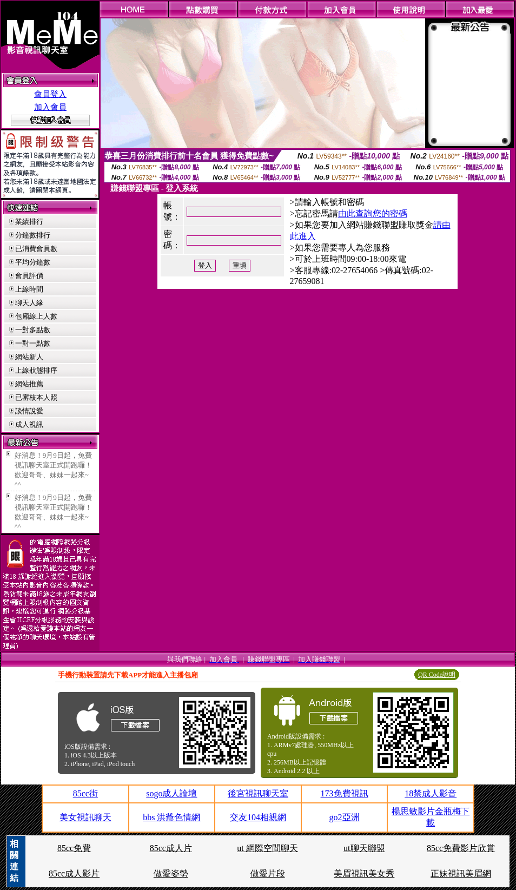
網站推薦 (29, 384)
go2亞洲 (344, 817)
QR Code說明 (436, 674)
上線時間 (29, 289)
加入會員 (50, 107)
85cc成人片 (171, 848)
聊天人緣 (29, 303)
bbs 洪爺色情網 (171, 817)
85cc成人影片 (74, 873)
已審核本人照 (36, 397)
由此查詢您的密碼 (372, 213)
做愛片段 (267, 873)
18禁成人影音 (431, 793)
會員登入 (50, 94)
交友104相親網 (258, 817)
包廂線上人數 (36, 316)
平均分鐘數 (32, 262)
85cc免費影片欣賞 (461, 848)
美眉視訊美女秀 (364, 873)
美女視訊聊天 (85, 817)
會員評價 (29, 276)
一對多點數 (32, 330)
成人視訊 (29, 424)
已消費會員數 (36, 249)
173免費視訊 (344, 793)
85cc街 (85, 793)
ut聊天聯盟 (364, 848)
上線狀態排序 (36, 370)
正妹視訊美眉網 (461, 873)
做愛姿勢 (171, 873)
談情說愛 (29, 411)
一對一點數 (32, 343)
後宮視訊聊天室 (258, 793)
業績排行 (29, 221)
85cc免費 (74, 848)
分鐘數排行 (32, 235)
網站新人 (29, 357)
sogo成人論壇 (171, 793)
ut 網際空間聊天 (267, 848)
